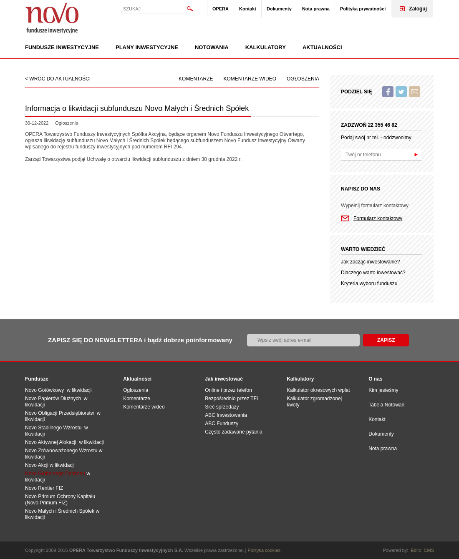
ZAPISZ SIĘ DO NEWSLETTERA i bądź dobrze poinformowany (140, 339)
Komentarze (196, 79)
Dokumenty (279, 8)
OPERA (220, 8)
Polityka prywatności (363, 8)
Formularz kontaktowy (377, 218)
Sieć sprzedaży (222, 407)
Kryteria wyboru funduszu (369, 283)
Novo (52, 17)
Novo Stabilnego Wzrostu (54, 428)
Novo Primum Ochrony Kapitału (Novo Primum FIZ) (60, 500)
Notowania (212, 47)
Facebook (387, 91)
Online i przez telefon (228, 390)
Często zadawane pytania (233, 432)
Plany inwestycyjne (147, 47)
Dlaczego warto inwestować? (373, 273)
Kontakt (247, 8)
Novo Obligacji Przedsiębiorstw (61, 413)
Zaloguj (418, 9)
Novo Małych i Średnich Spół (57, 511)
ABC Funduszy (221, 423)
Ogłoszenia (303, 79)
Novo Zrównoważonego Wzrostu (61, 451)
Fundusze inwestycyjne (62, 47)
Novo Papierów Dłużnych (54, 398)
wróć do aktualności (60, 79)
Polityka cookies (264, 550)
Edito (416, 550)
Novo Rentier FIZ (44, 488)
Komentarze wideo (250, 79)
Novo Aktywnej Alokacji (50, 442)
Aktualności (322, 47)
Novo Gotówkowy (44, 390)
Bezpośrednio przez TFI (231, 398)
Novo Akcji (36, 465)
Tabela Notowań (386, 405)
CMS (429, 550)
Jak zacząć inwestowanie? (370, 262)
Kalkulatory (265, 47)
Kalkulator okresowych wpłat (318, 390)
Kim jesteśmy (383, 390)
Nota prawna (316, 8)
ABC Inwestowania (226, 415)
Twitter (401, 91)
